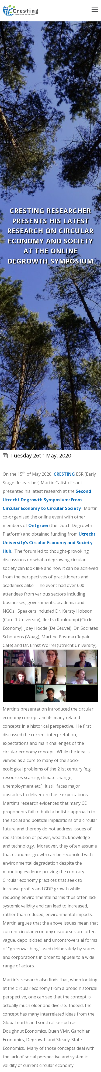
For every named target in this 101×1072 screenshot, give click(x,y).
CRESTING (64, 474)
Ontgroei (38, 525)
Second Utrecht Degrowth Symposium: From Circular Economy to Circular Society (47, 499)
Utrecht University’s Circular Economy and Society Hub (49, 542)
